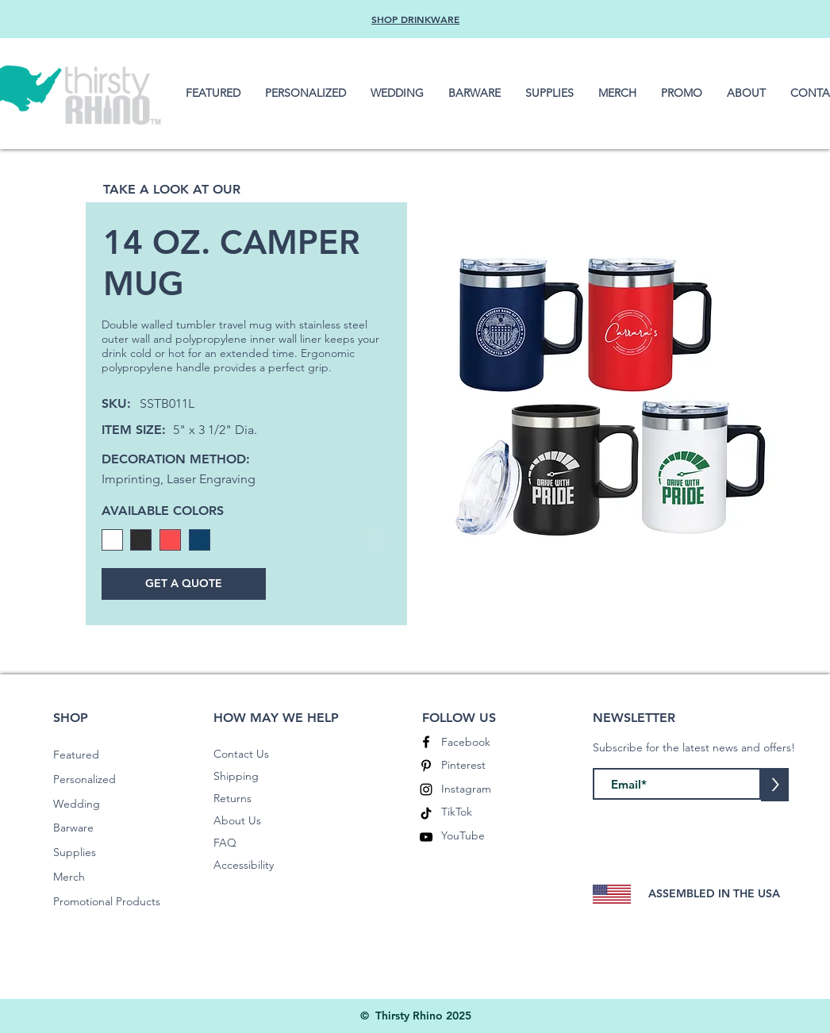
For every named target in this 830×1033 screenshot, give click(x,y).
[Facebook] (426, 742)
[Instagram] (426, 789)
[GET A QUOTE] (184, 584)
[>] (775, 784)
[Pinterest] (426, 766)
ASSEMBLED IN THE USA (714, 893)
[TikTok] (426, 813)
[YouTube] (426, 837)
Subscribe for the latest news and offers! (694, 747)
